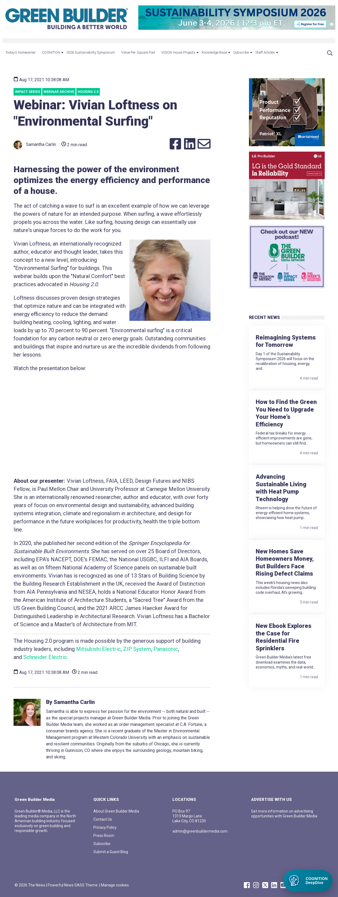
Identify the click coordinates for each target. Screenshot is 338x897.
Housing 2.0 (88, 92)
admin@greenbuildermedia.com (200, 831)
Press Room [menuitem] (103, 835)
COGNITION (51, 52)
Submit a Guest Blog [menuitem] (110, 852)
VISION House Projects (178, 52)
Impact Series (27, 92)
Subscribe (241, 52)
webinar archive (59, 92)
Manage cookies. (115, 885)
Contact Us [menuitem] (102, 819)
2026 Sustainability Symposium (90, 52)
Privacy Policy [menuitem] (105, 827)
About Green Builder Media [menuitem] (116, 811)
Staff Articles (265, 52)
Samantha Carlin (35, 145)
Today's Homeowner (20, 52)
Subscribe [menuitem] (101, 843)
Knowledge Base (214, 52)
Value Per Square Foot (138, 52)
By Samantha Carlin (70, 702)
